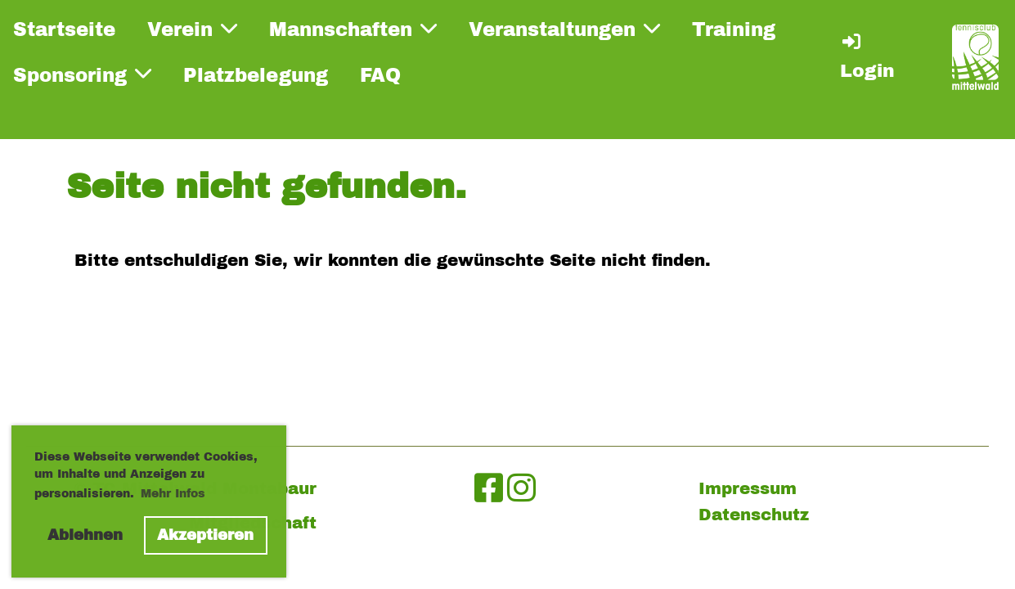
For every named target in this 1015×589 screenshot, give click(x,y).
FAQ (380, 75)
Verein (192, 29)
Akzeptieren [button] (205, 535)
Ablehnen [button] (85, 535)
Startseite (64, 30)
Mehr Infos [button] (173, 494)
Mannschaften (353, 29)
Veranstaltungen (564, 29)
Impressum (747, 488)
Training (733, 30)
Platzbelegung (255, 75)
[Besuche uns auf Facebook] (488, 488)
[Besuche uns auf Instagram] (521, 488)
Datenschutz (753, 515)
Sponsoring (82, 74)
